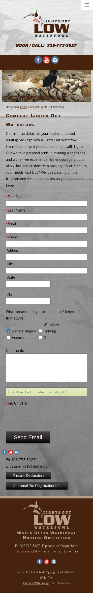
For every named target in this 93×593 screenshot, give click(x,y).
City (9, 263)
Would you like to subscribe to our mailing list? (39, 392)
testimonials (24, 551)
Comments (15, 350)
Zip (9, 294)
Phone (12, 236)
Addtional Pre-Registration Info (37, 486)
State (10, 277)
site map (72, 551)
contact (57, 551)
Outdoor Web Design (36, 583)
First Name (16, 196)
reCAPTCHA (16, 403)
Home (23, 106)
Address (13, 250)
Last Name (15, 210)
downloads (42, 551)
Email (11, 223)
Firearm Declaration (28, 476)
